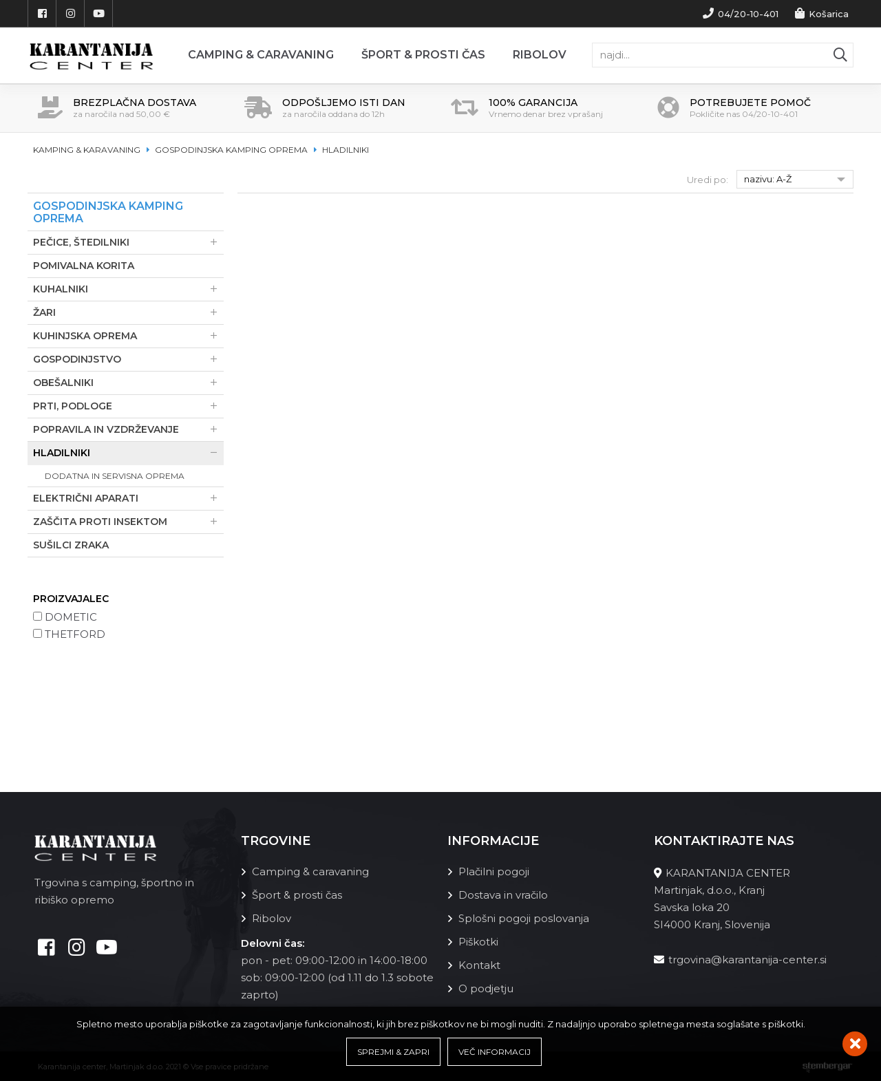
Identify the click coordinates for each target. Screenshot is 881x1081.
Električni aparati (128, 498)
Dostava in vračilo (503, 894)
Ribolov (539, 54)
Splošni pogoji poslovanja (523, 918)
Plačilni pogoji (493, 871)
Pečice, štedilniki (128, 242)
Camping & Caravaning (261, 54)
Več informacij (494, 1052)
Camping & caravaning (310, 871)
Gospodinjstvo (128, 359)
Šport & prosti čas (423, 54)
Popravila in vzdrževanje (128, 429)
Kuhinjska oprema (128, 336)
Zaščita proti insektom (128, 522)
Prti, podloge (128, 406)
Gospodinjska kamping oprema (231, 150)
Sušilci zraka (71, 545)
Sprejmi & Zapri (393, 1052)
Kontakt (479, 965)
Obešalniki (128, 383)
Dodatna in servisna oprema (114, 476)
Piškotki (478, 941)
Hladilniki (345, 150)
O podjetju (485, 988)
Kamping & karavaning (86, 150)
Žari (128, 312)
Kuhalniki (128, 289)
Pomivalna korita (83, 265)
